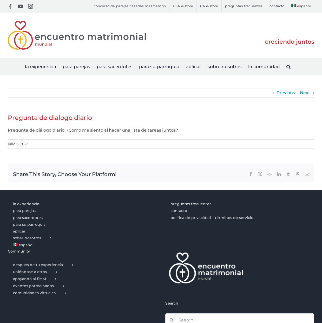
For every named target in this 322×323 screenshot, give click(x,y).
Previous (286, 92)
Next (305, 92)
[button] (288, 66)
